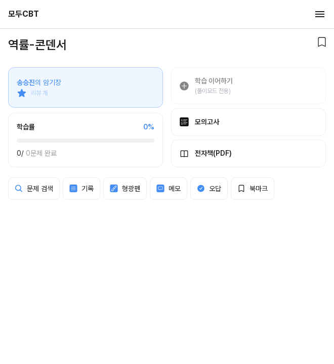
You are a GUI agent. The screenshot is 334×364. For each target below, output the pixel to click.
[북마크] (322, 42)
